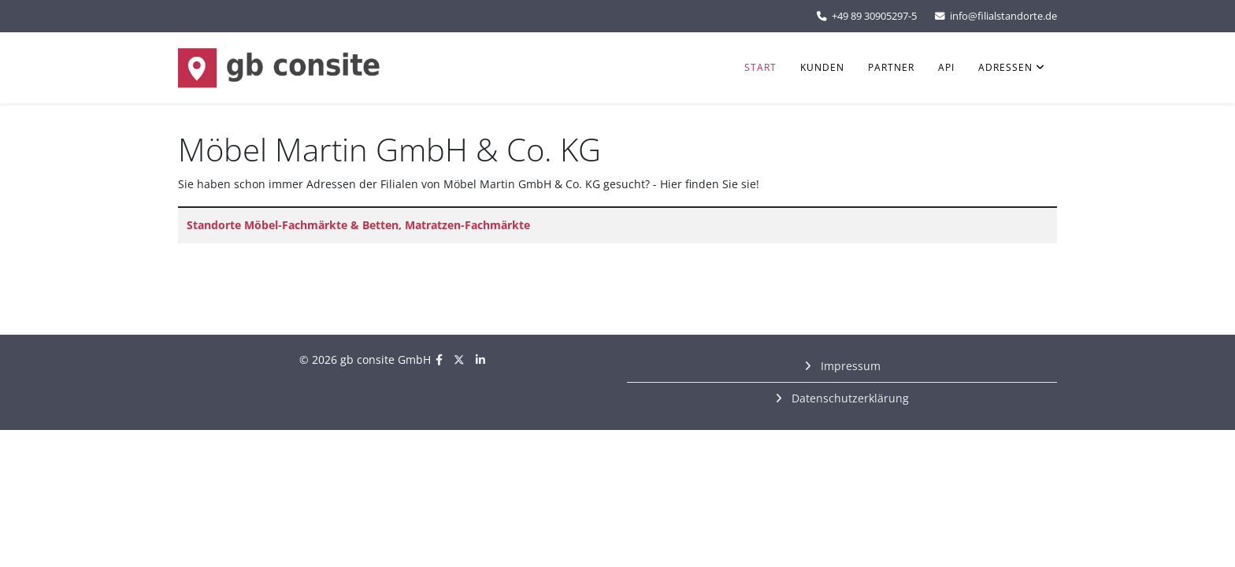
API (946, 67)
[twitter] (459, 359)
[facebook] (439, 359)
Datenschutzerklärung (848, 398)
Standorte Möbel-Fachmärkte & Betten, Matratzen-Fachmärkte (358, 224)
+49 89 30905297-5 (874, 16)
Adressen (1005, 67)
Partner (891, 67)
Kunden (822, 67)
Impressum (849, 365)
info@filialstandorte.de (1003, 16)
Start (760, 67)
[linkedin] (480, 359)
